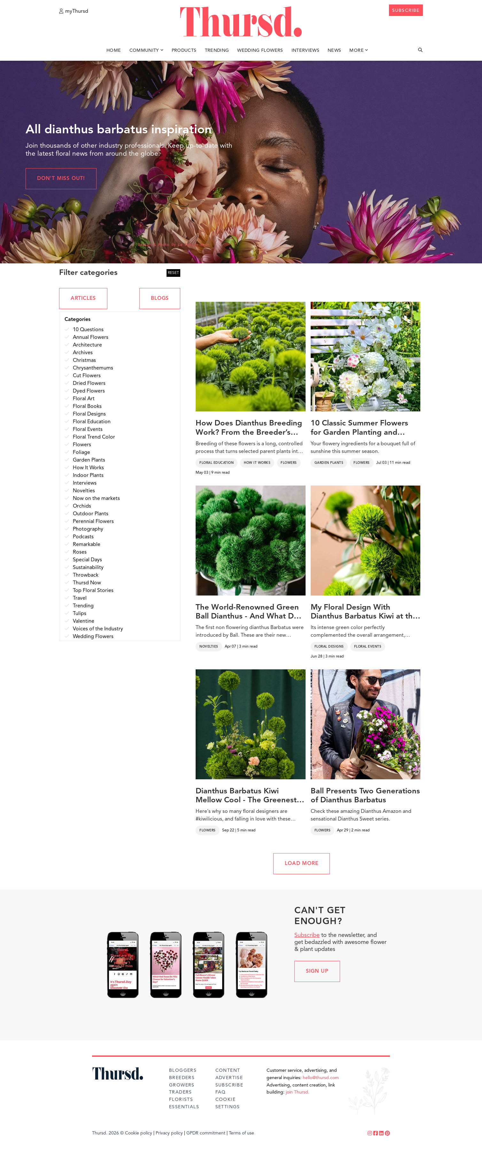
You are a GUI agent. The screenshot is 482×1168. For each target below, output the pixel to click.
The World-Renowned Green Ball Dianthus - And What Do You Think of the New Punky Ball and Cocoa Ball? (247, 613)
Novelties (208, 646)
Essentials (184, 1107)
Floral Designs (329, 646)
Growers (182, 1085)
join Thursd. (297, 1092)
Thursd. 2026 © (108, 1133)
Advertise (229, 1078)
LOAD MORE (301, 863)
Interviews (306, 50)
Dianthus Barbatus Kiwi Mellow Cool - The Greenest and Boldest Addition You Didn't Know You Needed (246, 797)
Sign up (317, 971)
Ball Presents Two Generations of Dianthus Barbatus (365, 796)
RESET (173, 273)
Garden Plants (329, 462)
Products (184, 50)
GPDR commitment (205, 1133)
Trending (217, 50)
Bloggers (183, 1070)
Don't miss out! (61, 178)
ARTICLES (83, 298)
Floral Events (368, 646)
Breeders (182, 1078)
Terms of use (241, 1133)
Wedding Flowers (260, 50)
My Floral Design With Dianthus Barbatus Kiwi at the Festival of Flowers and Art (364, 613)
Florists (181, 1099)
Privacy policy (169, 1133)
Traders (180, 1092)
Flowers (289, 462)
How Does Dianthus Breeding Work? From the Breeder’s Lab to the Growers (249, 429)
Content (227, 1070)
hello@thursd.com (321, 1078)
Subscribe (307, 935)
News (334, 50)
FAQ (220, 1092)
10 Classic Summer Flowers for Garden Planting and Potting (359, 429)
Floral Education (216, 462)
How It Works (257, 462)
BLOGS (160, 298)
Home (113, 50)
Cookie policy (138, 1133)
